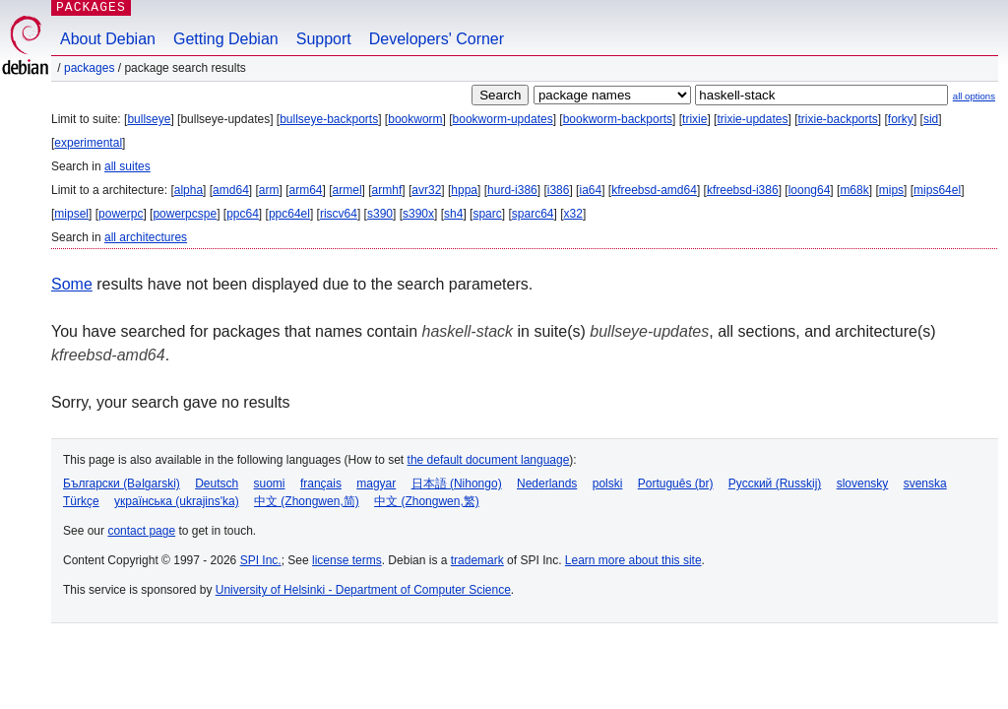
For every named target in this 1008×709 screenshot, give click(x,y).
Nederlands (547, 483)
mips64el (937, 190)
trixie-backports (837, 119)
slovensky (863, 483)
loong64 (809, 190)
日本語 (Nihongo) (456, 483)
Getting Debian (226, 39)
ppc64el (289, 214)
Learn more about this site (633, 560)
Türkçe (81, 501)
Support (323, 39)
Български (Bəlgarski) (121, 483)
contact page (141, 531)
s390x (418, 214)
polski (608, 483)
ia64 (590, 190)
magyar (376, 483)
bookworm (415, 119)
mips (891, 190)
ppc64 (242, 214)
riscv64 (338, 214)
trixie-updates (752, 119)
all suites (127, 166)
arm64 (306, 190)
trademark (477, 560)
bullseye (148, 119)
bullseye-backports (329, 119)
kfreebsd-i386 (743, 190)
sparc (486, 214)
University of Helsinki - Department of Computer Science (363, 590)
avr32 (426, 190)
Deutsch (216, 483)
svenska (925, 483)
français (321, 483)
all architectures (145, 237)
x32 (573, 214)
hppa (464, 190)
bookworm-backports (617, 119)
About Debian (108, 39)
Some (72, 284)
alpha (188, 190)
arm (269, 190)
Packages (89, 68)
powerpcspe (185, 214)
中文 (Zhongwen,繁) (426, 501)
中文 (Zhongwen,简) (306, 501)
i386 (558, 190)
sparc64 (533, 214)
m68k (854, 190)
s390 (380, 214)
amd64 (231, 190)
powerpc (120, 214)
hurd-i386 (512, 190)
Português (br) (676, 483)
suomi (269, 483)
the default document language (489, 460)
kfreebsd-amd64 (654, 190)
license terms (347, 560)
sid (930, 119)
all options (974, 96)
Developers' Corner (436, 39)
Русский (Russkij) (775, 483)
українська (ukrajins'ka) (176, 501)
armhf (387, 190)
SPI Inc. (261, 560)
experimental (88, 143)
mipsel (71, 214)
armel (347, 190)
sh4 (453, 214)
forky (901, 119)
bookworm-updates (503, 119)
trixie (694, 119)
